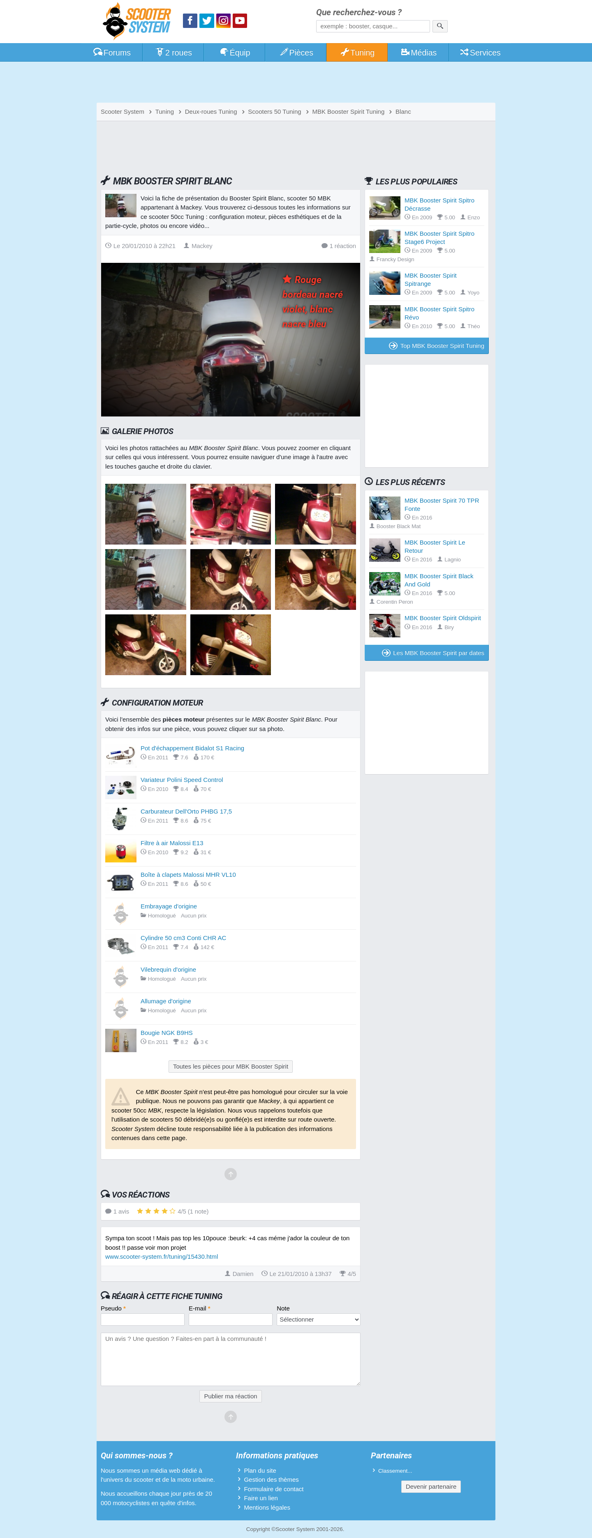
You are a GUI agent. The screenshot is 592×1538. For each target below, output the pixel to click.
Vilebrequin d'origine (168, 969)
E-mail (199, 1308)
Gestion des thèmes (271, 1479)
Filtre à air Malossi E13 (172, 842)
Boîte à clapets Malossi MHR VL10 (188, 874)
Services (480, 52)
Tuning (357, 52)
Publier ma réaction (230, 1396)
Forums (112, 52)
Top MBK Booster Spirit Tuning (436, 345)
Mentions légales (267, 1507)
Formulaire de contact (273, 1488)
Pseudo (113, 1308)
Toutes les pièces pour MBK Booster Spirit (230, 1066)
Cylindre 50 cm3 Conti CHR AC (183, 937)
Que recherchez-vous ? (359, 12)
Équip (234, 52)
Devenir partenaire (431, 1486)
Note (283, 1308)
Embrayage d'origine (169, 906)
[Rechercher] (440, 26)
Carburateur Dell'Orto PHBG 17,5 (186, 811)
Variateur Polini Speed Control (182, 779)
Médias (418, 52)
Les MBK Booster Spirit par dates (433, 652)
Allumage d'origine (166, 1001)
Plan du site (260, 1470)
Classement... (395, 1471)
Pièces (296, 52)
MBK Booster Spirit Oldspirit (443, 617)
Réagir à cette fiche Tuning (167, 1296)
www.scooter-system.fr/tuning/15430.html (161, 1256)
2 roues (173, 52)
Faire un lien (261, 1497)
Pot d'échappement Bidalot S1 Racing (192, 748)
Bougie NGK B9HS (167, 1032)
